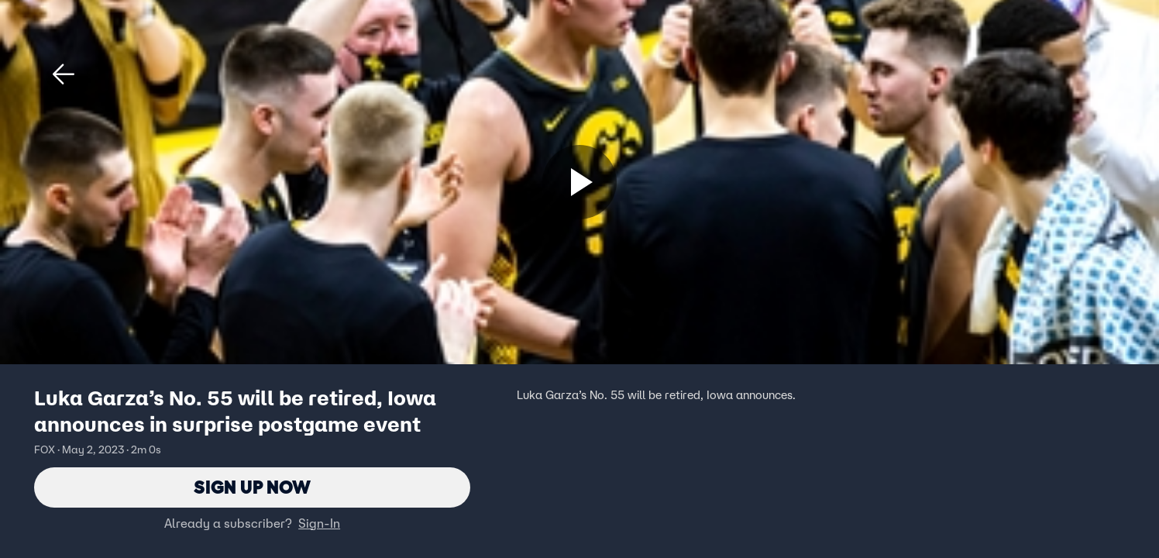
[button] (63, 74)
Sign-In (319, 523)
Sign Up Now (252, 487)
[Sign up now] (579, 182)
